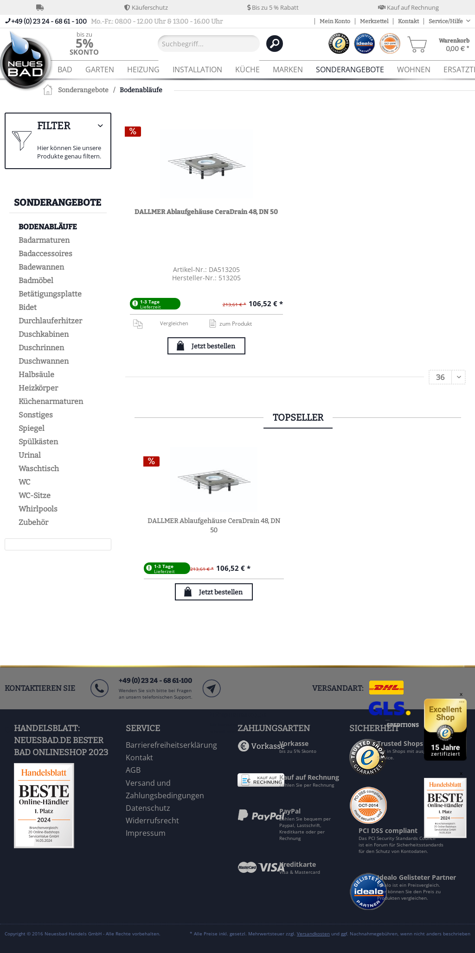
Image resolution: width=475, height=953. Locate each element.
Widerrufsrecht (152, 820)
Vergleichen (160, 323)
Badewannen (41, 267)
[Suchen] (274, 43)
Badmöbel (36, 280)
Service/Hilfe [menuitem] (446, 21)
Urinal (30, 455)
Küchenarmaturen (51, 401)
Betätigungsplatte (50, 294)
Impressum (146, 833)
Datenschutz (148, 808)
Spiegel (32, 428)
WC (24, 482)
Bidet (28, 307)
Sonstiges (36, 414)
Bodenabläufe (48, 226)
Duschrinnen (41, 347)
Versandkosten (313, 933)
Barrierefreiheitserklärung (171, 745)
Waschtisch (39, 468)
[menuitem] (84, 43)
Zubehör (33, 522)
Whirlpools (38, 509)
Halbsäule (36, 374)
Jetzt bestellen (213, 346)
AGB (133, 770)
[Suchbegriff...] (209, 43)
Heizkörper (38, 388)
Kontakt (408, 21)
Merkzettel (374, 21)
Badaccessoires (45, 253)
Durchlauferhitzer (50, 320)
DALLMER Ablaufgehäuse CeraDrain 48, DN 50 (206, 212)
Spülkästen (38, 441)
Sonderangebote (57, 202)
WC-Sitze (35, 495)
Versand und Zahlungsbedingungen (165, 789)
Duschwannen (44, 361)
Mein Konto (335, 21)
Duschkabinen (44, 334)
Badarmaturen (44, 240)
